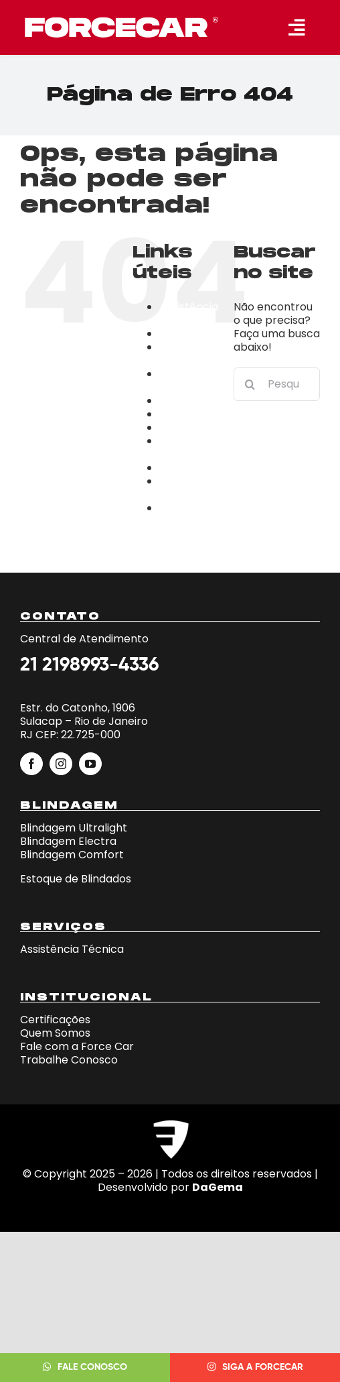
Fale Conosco (182, 447)
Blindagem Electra (68, 841)
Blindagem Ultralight (73, 828)
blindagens (188, 333)
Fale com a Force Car (77, 1046)
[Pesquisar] (250, 384)
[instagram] (61, 763)
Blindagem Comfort (72, 854)
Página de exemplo (185, 487)
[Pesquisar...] (277, 384)
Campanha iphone (189, 380)
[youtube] (90, 763)
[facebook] (31, 763)
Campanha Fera (189, 353)
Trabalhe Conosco (183, 514)
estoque (180, 427)
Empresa (183, 414)
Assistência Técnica (188, 313)
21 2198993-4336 (89, 665)
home (174, 467)
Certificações (194, 400)
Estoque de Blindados (75, 878)
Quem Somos (55, 1033)
